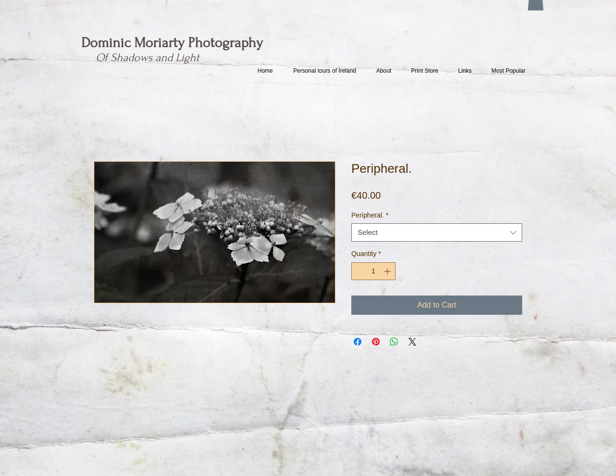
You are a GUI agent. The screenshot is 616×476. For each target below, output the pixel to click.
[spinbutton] (373, 271)
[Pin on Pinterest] (376, 341)
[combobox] (436, 232)
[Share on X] (412, 341)
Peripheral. (369, 215)
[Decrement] (359, 271)
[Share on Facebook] (357, 341)
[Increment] (388, 271)
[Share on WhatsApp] (394, 341)
